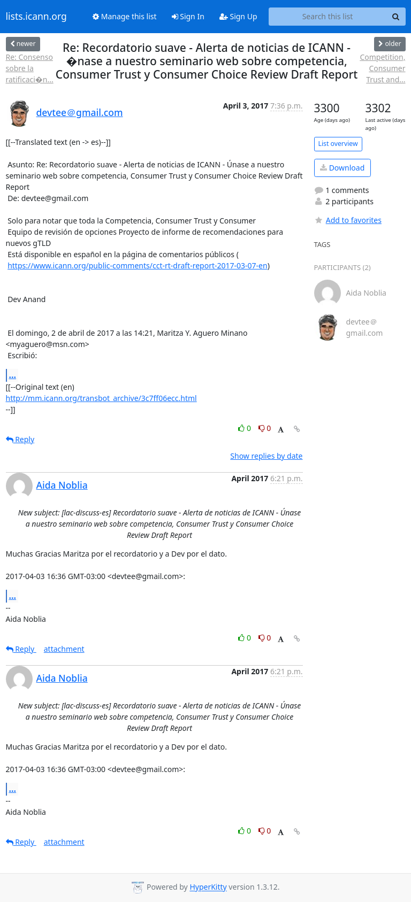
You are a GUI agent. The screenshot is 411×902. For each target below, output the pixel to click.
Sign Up (238, 16)
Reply (20, 439)
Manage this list (125, 16)
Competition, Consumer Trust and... (382, 68)
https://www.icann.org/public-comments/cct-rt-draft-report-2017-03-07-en (137, 265)
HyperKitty (207, 887)
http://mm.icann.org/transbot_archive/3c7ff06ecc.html (101, 398)
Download (342, 168)
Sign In (188, 16)
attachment (64, 649)
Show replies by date (266, 456)
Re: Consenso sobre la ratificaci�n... (30, 68)
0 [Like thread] (245, 428)
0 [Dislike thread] (264, 428)
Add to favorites (348, 220)
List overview (338, 143)
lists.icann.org (36, 16)
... (13, 375)
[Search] (396, 16)
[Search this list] (328, 16)
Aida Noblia (62, 485)
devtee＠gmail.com (79, 112)
